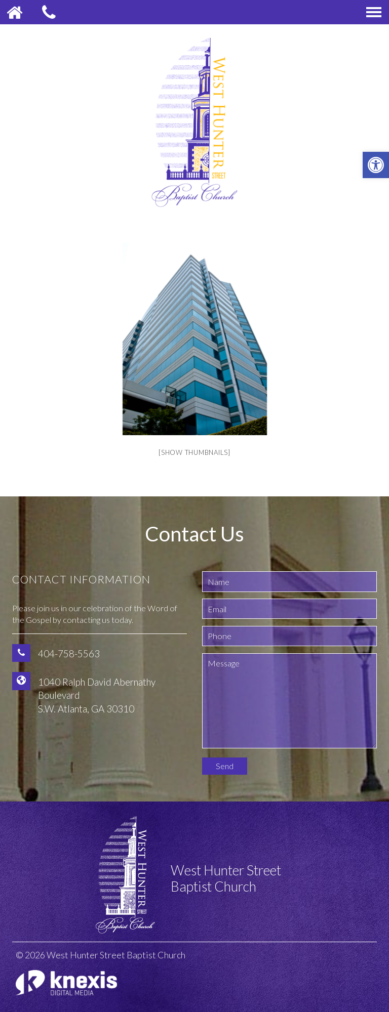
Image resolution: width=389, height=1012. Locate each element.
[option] (194, 339)
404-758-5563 (69, 653)
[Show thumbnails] (194, 452)
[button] (376, 165)
